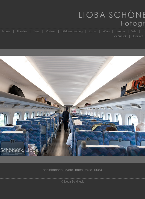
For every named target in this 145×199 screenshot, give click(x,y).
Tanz (36, 31)
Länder (120, 31)
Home (6, 31)
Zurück (122, 36)
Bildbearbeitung (72, 31)
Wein (106, 31)
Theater (22, 31)
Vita (134, 31)
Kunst (92, 31)
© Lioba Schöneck (72, 181)
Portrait (50, 31)
